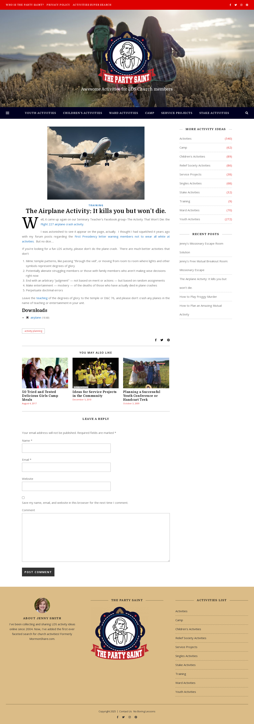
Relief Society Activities (195, 165)
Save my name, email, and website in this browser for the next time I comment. (75, 503)
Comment (28, 510)
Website (27, 479)
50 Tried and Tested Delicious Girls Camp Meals (40, 396)
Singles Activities (191, 183)
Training (95, 205)
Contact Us (125, 711)
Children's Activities (192, 156)
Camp (149, 113)
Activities (186, 138)
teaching (42, 298)
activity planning (33, 331)
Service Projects (176, 113)
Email (26, 460)
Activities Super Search (92, 5)
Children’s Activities (82, 113)
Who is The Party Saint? (25, 5)
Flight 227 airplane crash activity (62, 224)
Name (27, 440)
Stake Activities (214, 113)
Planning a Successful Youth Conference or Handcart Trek (141, 396)
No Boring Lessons (144, 711)
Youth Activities (40, 113)
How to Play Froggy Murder (198, 297)
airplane (36, 317)
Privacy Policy (58, 5)
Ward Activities (123, 113)
